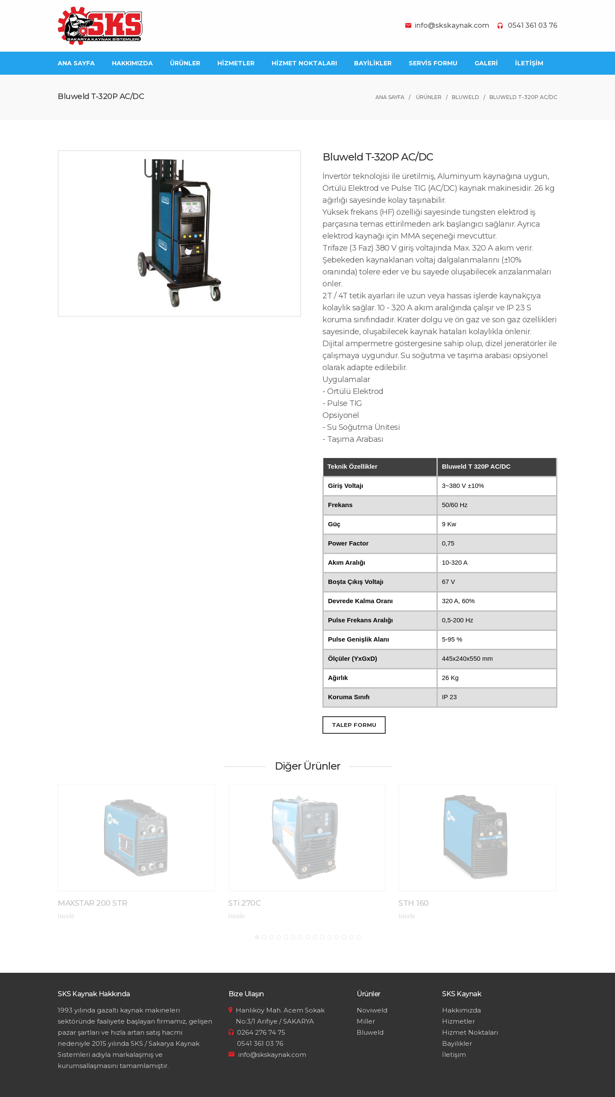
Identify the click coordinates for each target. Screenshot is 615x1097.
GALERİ (486, 63)
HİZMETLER (236, 63)
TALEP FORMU (354, 724)
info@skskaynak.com (452, 25)
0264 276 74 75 (261, 1032)
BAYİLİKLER (373, 63)
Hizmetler (458, 1021)
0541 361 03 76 (532, 25)
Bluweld (465, 97)
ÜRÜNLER (185, 63)
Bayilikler (457, 1043)
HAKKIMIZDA (132, 63)
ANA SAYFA (76, 63)
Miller (366, 1021)
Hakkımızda (461, 1010)
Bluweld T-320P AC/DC (523, 97)
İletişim (454, 1054)
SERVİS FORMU (433, 63)
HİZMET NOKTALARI (304, 63)
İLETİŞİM (529, 63)
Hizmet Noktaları (470, 1032)
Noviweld (372, 1010)
